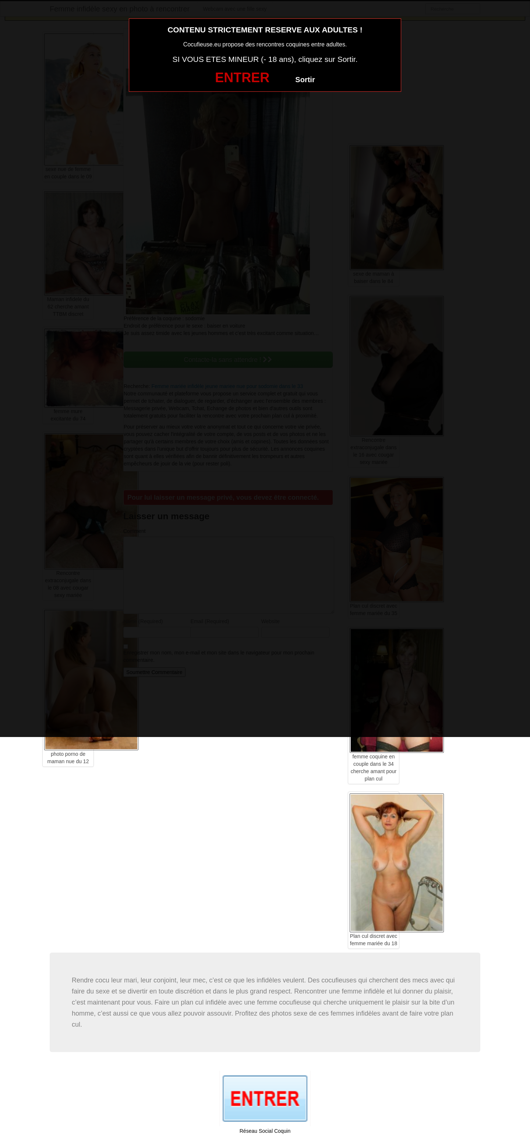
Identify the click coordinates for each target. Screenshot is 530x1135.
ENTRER (242, 77)
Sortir (305, 80)
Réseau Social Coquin (265, 1131)
